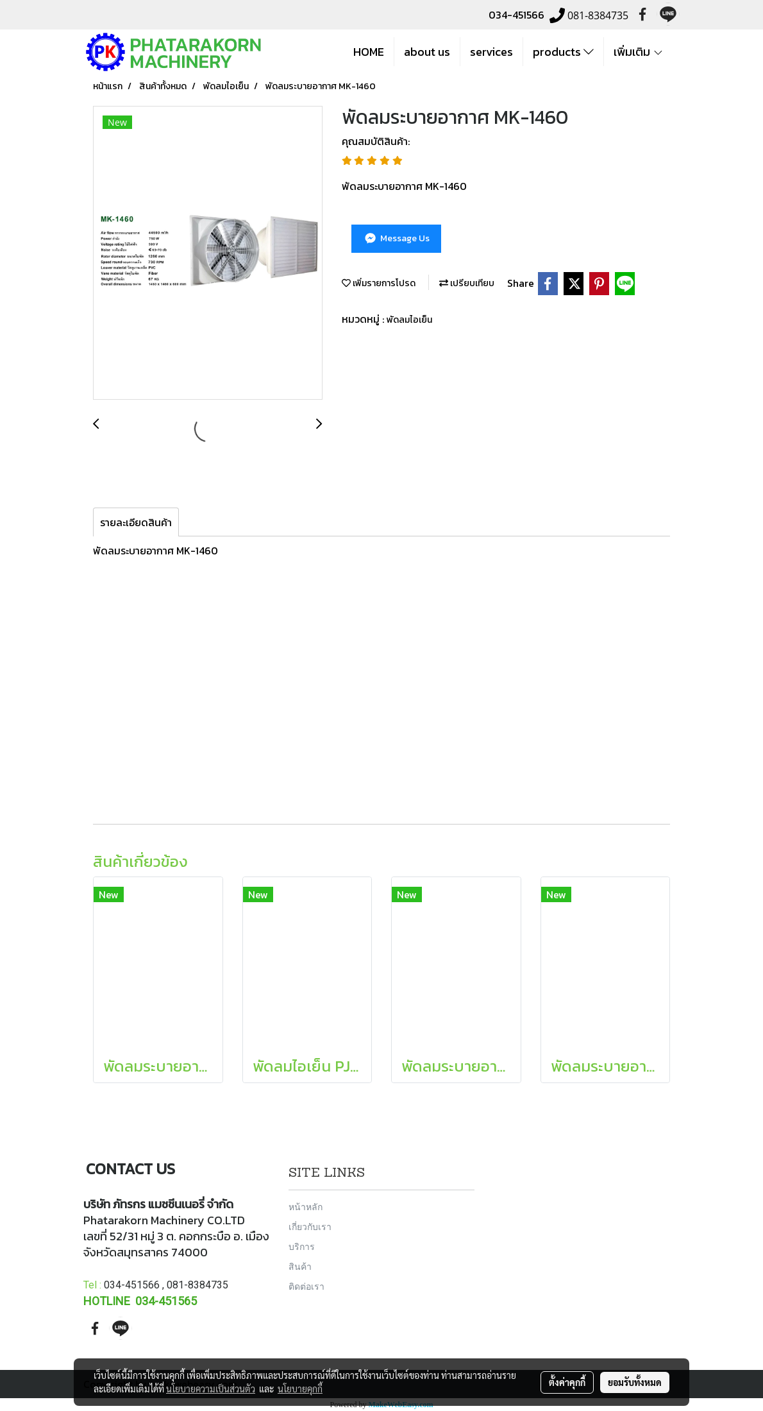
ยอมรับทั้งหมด (635, 1382)
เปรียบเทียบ (466, 283)
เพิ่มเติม (639, 51)
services (491, 51)
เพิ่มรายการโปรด (378, 283)
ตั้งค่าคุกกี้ (567, 1382)
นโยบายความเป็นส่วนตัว (210, 1388)
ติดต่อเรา (306, 1286)
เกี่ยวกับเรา (310, 1226)
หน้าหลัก (306, 1207)
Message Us (396, 238)
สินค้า (300, 1266)
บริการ (302, 1246)
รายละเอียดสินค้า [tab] (136, 522)
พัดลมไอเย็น (409, 320)
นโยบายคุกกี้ (300, 1388)
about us (427, 51)
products (563, 51)
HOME (368, 51)
